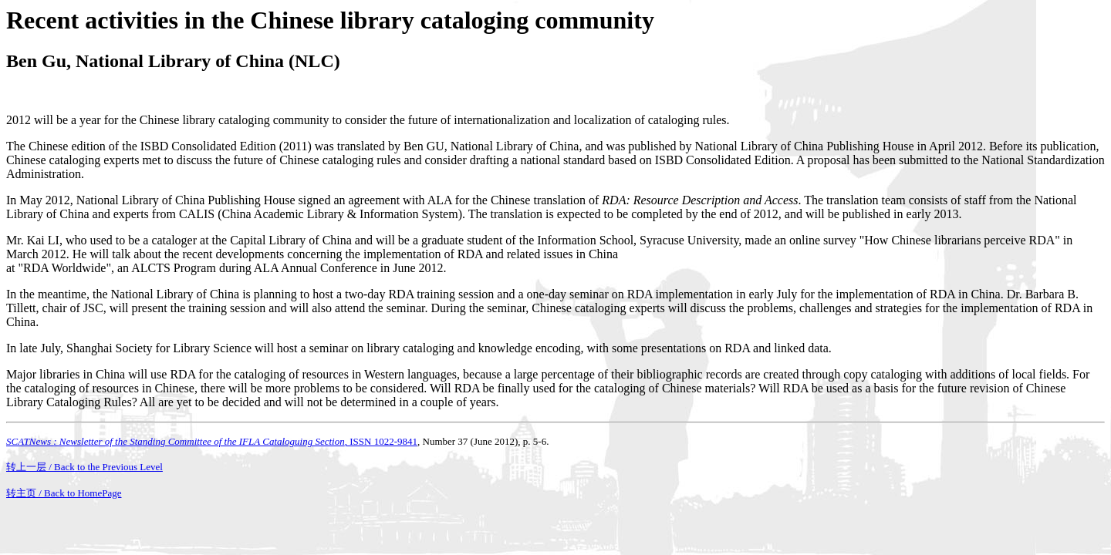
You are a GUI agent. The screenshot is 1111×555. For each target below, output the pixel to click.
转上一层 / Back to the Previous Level (84, 467)
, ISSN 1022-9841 (211, 441)
